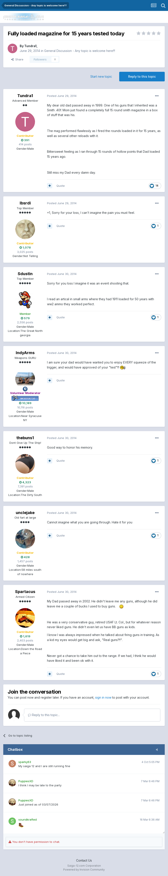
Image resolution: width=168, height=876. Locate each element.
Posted (62, 96)
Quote (60, 185)
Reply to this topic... (44, 715)
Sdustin (25, 273)
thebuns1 (25, 437)
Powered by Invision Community (84, 869)
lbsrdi (25, 203)
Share (17, 59)
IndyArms (25, 352)
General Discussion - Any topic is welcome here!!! (79, 51)
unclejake (25, 512)
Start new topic (101, 76)
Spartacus (25, 591)
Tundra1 (30, 46)
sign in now (103, 697)
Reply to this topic (142, 76)
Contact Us (84, 860)
